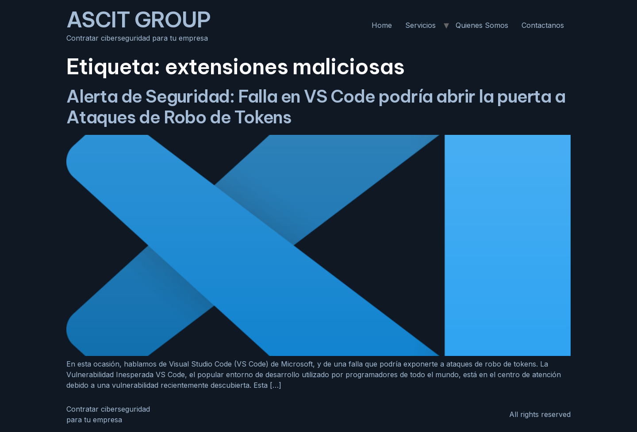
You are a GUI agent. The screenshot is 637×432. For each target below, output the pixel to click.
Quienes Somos (482, 25)
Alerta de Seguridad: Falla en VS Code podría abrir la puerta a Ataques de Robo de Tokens (315, 106)
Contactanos (543, 25)
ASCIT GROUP (138, 19)
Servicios (420, 25)
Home (382, 25)
